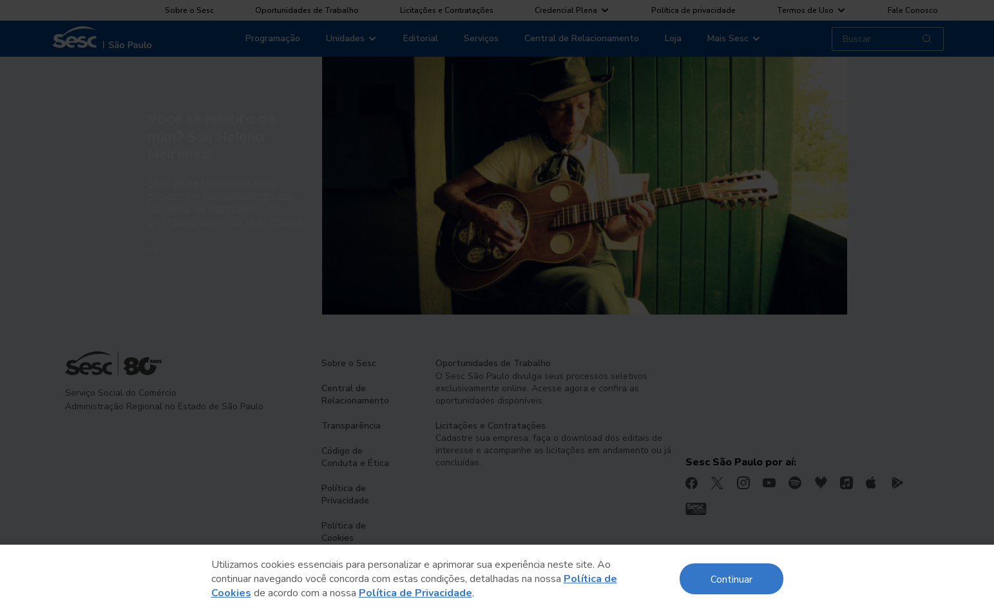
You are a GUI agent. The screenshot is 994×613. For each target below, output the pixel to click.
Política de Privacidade (415, 593)
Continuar (731, 578)
